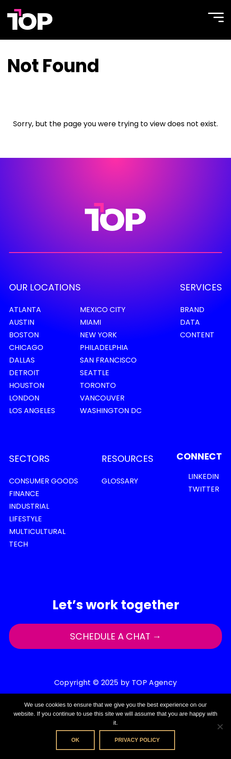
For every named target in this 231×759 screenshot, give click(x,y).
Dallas (22, 360)
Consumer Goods (43, 481)
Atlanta (25, 309)
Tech (18, 544)
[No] (219, 726)
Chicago (26, 347)
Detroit (24, 373)
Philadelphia (104, 347)
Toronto (98, 385)
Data (190, 322)
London (24, 398)
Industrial (29, 506)
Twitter (203, 489)
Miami (90, 322)
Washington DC (111, 410)
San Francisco (108, 360)
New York (98, 335)
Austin (21, 322)
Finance (24, 493)
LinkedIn (203, 476)
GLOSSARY (120, 481)
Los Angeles (32, 410)
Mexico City (102, 309)
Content (197, 335)
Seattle (94, 373)
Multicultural (37, 531)
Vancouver (102, 398)
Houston (26, 385)
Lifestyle (25, 519)
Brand (192, 309)
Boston (24, 335)
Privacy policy (137, 740)
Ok (75, 740)
